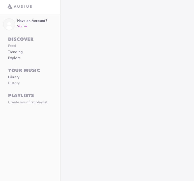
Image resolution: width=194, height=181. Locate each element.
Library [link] (13, 77)
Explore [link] (14, 58)
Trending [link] (15, 52)
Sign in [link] (22, 26)
